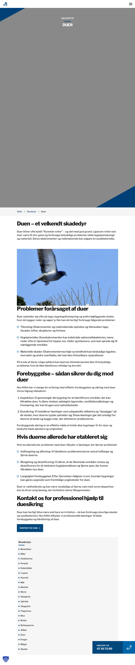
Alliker (24, 631)
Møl (22, 584)
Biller (23, 555)
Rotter (24, 622)
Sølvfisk (24, 603)
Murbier (24, 588)
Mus (23, 617)
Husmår (24, 579)
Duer (23, 636)
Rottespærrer (27, 627)
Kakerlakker (26, 569)
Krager (24, 641)
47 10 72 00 (106, 648)
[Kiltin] (67, 4)
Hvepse (24, 565)
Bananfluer (26, 550)
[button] (6, 659)
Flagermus (26, 612)
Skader (24, 650)
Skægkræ (25, 598)
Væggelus (25, 607)
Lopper (24, 574)
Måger (24, 646)
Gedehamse (26, 560)
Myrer (23, 593)
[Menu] (130, 4)
